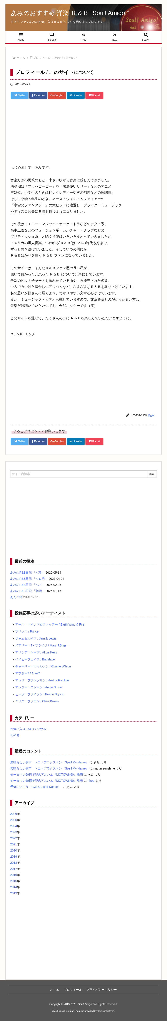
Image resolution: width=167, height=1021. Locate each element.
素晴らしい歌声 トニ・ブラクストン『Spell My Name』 (49, 762)
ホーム (21, 58)
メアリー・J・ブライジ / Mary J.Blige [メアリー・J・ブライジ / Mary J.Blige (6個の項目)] (41, 645)
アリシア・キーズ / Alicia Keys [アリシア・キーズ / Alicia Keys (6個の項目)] (36, 652)
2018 (13, 862)
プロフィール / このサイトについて (55, 58)
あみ (151, 415)
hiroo (91, 780)
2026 (13, 814)
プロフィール (73, 989)
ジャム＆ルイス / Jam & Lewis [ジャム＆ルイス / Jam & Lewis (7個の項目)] (35, 638)
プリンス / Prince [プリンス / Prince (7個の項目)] (26, 631)
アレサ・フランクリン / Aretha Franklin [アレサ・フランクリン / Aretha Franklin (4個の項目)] (42, 680)
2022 (13, 838)
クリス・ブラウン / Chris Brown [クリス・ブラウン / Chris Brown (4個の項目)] (37, 701)
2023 (13, 832)
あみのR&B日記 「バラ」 (27, 572)
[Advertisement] (83, 134)
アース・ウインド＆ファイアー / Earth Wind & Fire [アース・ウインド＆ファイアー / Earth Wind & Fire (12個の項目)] (49, 624)
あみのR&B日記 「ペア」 (27, 585)
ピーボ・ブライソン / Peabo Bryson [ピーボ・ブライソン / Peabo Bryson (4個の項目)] (39, 694)
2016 (13, 875)
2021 (13, 844)
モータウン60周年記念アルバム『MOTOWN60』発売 (46, 774)
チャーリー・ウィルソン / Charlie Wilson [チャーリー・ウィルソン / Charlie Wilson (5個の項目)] (43, 666)
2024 (13, 826)
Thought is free (105, 1011)
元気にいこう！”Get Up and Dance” (36, 786)
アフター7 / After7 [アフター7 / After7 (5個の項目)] (27, 673)
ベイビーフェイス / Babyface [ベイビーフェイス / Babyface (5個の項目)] (35, 659)
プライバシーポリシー (101, 989)
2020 (13, 850)
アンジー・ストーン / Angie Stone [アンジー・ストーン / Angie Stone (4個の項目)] (38, 687)
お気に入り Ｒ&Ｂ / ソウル (28, 729)
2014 (13, 887)
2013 (13, 893)
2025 (13, 820)
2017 (13, 869)
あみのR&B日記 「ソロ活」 (29, 578)
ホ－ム (54, 989)
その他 (14, 735)
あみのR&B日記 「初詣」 (27, 591)
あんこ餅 (16, 597)
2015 (13, 881)
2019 (13, 856)
